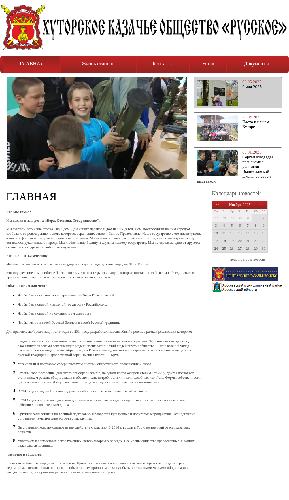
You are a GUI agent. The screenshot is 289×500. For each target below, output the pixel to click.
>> (261, 205)
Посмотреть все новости (247, 260)
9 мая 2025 (252, 86)
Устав (208, 64)
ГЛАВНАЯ (32, 64)
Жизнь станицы (99, 64)
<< (218, 205)
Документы (256, 64)
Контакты (162, 64)
